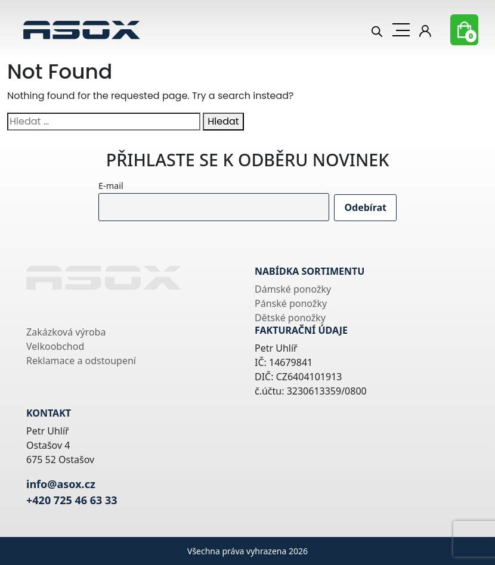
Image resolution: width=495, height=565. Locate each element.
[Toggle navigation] (401, 29)
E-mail (110, 185)
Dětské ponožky (290, 317)
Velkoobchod (55, 346)
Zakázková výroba (66, 332)
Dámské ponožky (293, 289)
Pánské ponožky (291, 303)
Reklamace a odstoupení (81, 360)
